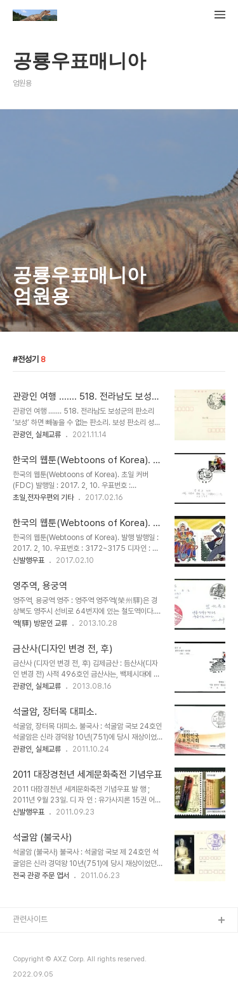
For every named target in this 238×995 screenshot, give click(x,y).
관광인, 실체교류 (37, 434)
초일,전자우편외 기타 (43, 497)
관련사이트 (30, 919)
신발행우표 (28, 560)
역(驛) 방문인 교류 (40, 623)
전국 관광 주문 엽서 (41, 875)
